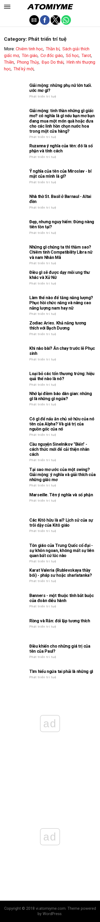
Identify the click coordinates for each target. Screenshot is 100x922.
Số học (72, 55)
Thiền (9, 62)
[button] (7, 7)
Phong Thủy (28, 62)
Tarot (86, 55)
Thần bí (52, 48)
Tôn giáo (30, 55)
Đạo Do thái (52, 62)
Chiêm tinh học (29, 48)
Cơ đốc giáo (52, 55)
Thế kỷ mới (24, 68)
